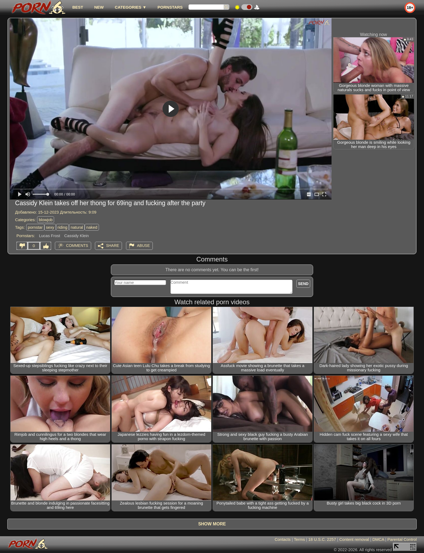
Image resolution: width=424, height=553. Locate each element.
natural (77, 227)
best (77, 7)
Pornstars (170, 7)
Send (303, 284)
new (99, 7)
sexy (50, 227)
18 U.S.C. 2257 (322, 539)
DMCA (378, 539)
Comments (77, 245)
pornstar (35, 227)
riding (63, 227)
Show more (212, 524)
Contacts (283, 539)
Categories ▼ (130, 7)
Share (112, 245)
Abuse (143, 245)
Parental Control (402, 539)
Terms (299, 539)
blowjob (45, 219)
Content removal (354, 539)
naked (91, 227)
